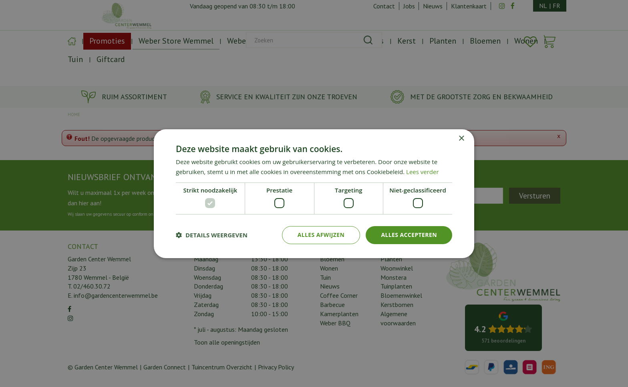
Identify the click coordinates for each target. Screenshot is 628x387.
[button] (212, 235)
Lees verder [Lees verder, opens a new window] (422, 172)
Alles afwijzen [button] (321, 235)
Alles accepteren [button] (409, 235)
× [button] (461, 138)
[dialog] (314, 193)
